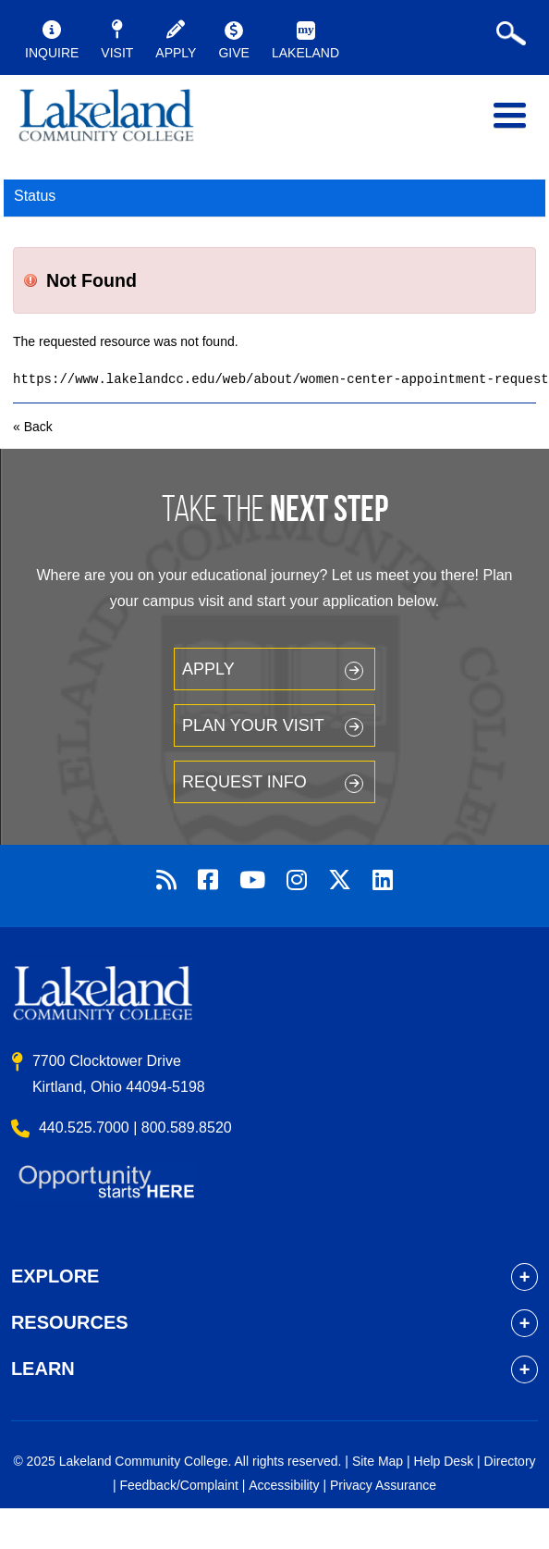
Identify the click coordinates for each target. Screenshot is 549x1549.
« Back (33, 426)
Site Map (377, 1461)
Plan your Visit (253, 725)
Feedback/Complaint (178, 1485)
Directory (510, 1461)
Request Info (244, 782)
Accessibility (284, 1485)
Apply (208, 669)
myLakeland (106, 119)
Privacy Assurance (383, 1485)
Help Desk (444, 1461)
